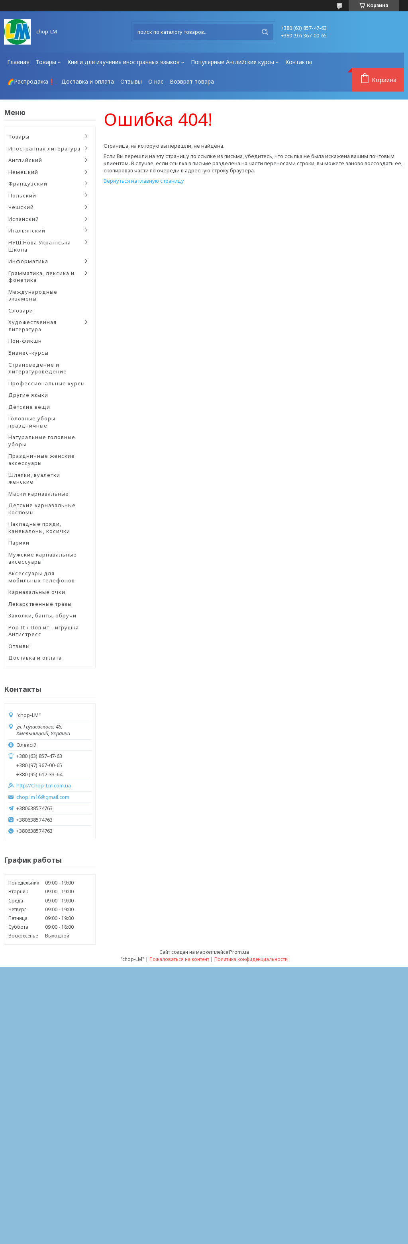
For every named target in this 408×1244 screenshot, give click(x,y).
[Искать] (265, 32)
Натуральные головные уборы (41, 441)
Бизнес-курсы (28, 352)
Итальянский (26, 230)
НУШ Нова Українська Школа (39, 246)
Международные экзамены (32, 295)
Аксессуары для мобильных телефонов (41, 577)
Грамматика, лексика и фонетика (41, 277)
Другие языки (28, 394)
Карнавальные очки (36, 592)
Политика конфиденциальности (251, 959)
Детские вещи (29, 406)
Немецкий (23, 172)
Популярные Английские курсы (232, 62)
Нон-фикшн (25, 340)
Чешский (21, 207)
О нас (155, 81)
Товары (46, 62)
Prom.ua (239, 951)
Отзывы (131, 81)
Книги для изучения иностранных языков (123, 62)
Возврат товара (192, 81)
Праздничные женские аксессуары (41, 459)
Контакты (298, 62)
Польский (22, 195)
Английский (25, 160)
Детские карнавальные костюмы (42, 509)
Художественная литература (32, 325)
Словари (20, 310)
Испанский (23, 219)
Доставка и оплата (87, 81)
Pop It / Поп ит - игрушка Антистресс (43, 631)
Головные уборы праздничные (31, 422)
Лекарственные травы (40, 603)
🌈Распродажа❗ (31, 81)
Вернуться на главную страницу (144, 180)
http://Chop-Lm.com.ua (43, 785)
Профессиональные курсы (46, 383)
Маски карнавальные (38, 493)
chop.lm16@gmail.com (42, 797)
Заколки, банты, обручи (42, 615)
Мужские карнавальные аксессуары (42, 558)
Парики (18, 542)
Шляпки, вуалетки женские (34, 478)
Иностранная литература (44, 148)
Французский (27, 183)
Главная (18, 62)
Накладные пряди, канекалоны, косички (39, 527)
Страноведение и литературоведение (37, 368)
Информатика (28, 261)
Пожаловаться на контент (179, 959)
